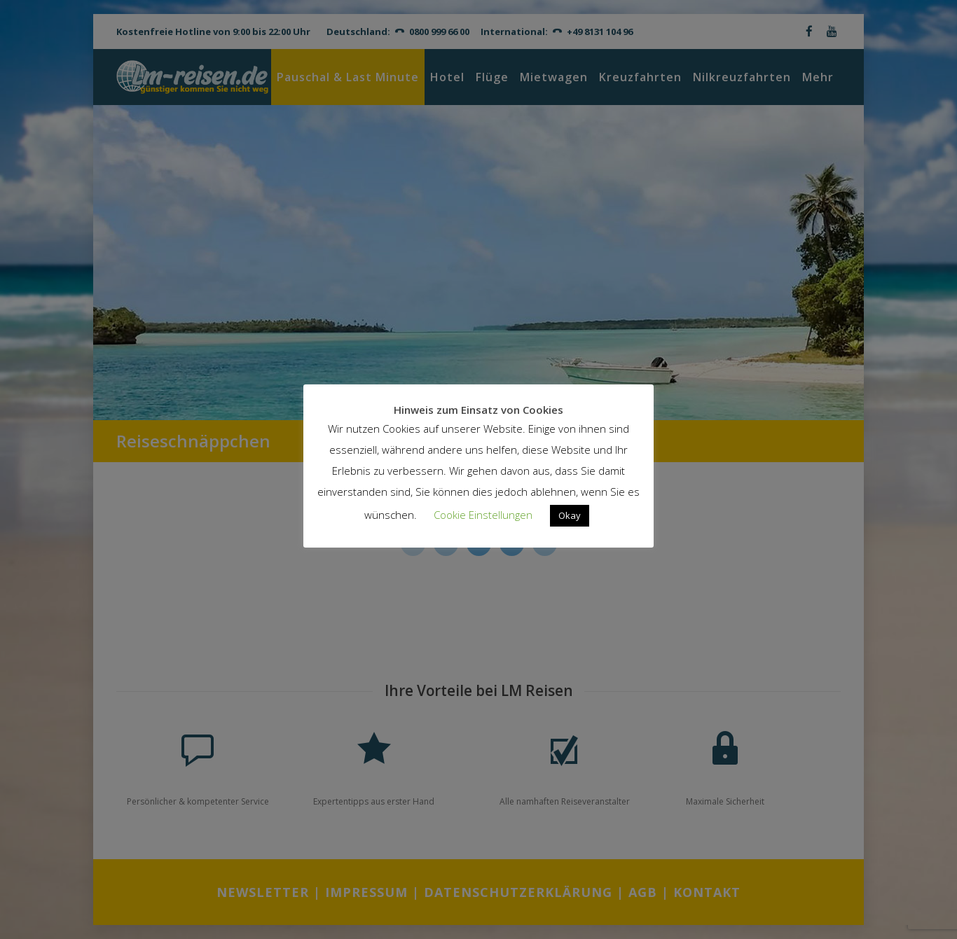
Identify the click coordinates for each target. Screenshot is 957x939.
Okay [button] (569, 515)
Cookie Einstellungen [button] (483, 515)
